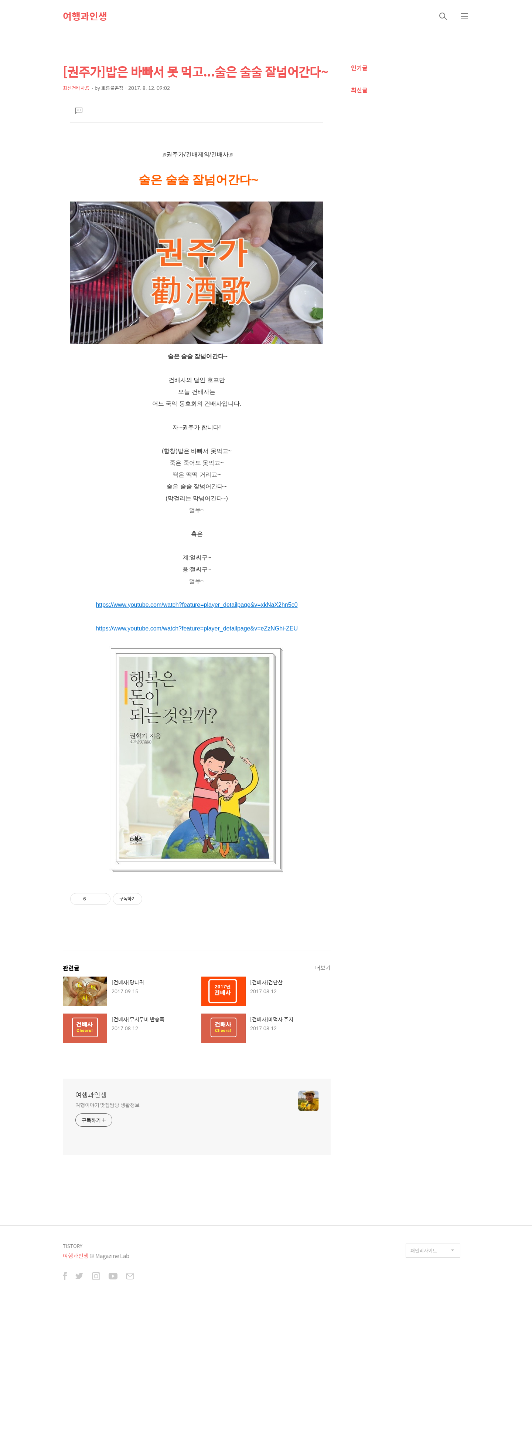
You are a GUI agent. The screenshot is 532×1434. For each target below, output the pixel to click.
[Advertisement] (196, 193)
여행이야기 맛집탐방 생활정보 (107, 1230)
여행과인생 (85, 16)
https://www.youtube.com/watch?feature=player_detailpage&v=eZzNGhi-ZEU (197, 754)
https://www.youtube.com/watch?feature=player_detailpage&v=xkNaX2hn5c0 (196, 730)
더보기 (323, 1093)
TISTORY (72, 1372)
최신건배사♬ (76, 88)
